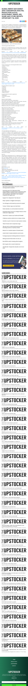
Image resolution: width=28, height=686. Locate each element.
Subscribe (14, 685)
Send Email (6, 168)
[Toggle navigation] (2, 0)
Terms (14, 659)
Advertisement (14, 663)
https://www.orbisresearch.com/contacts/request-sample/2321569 (14, 52)
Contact (14, 665)
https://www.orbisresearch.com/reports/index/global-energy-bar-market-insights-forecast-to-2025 (14, 83)
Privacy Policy (14, 661)
